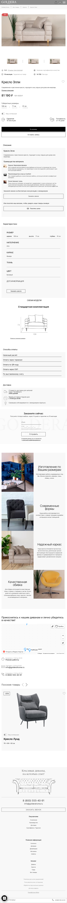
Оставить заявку (33, 135)
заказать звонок (33, 810)
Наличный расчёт (10, 355)
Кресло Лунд (12, 739)
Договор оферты (33, 888)
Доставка (33, 825)
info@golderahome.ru (15, 667)
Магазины (33, 851)
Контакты (33, 843)
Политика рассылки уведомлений (33, 879)
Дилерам (33, 846)
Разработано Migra (33, 892)
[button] (23, 684)
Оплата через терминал (12, 360)
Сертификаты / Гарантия (33, 828)
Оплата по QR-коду (11, 365)
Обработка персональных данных (33, 885)
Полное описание (8, 90)
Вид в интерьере (11, 114)
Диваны (33, 864)
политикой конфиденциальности (31, 440)
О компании (33, 820)
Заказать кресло (16, 291)
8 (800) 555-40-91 (14, 675)
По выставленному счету (13, 374)
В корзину (33, 129)
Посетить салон (33, 208)
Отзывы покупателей (15, 70)
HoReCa (33, 854)
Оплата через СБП (10, 369)
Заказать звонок (33, 196)
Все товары (33, 872)
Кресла (33, 867)
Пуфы (33, 869)
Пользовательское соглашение (33, 882)
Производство (33, 822)
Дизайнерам (33, 848)
